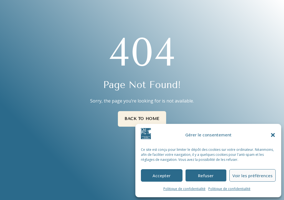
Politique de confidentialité (184, 188)
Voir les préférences (252, 175)
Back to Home (142, 118)
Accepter (162, 175)
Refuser (206, 175)
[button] (273, 135)
